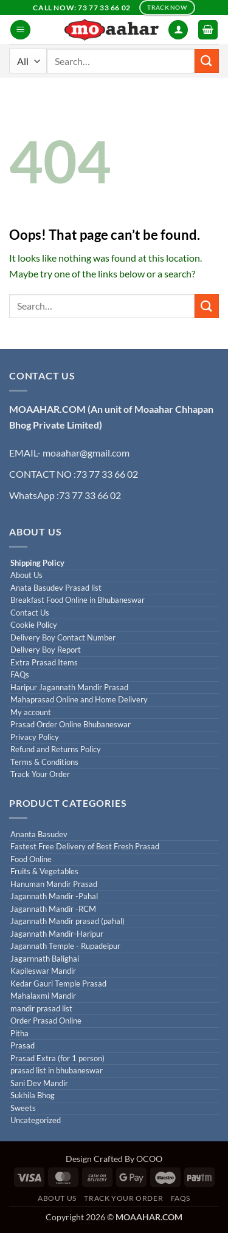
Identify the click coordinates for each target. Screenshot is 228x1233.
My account (30, 712)
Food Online (31, 859)
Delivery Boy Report (45, 649)
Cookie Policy (33, 625)
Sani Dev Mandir (39, 1083)
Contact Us (29, 612)
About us (57, 1198)
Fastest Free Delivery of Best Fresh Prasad (84, 846)
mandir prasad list (41, 1008)
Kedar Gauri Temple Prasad (58, 983)
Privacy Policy (34, 737)
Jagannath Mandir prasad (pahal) (67, 921)
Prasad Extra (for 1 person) (57, 1058)
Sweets (23, 1108)
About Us (26, 575)
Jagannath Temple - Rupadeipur (65, 946)
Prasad (22, 1045)
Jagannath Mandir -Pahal (54, 896)
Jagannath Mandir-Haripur (56, 934)
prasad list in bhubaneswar (56, 1070)
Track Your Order (40, 774)
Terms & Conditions (44, 762)
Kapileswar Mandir (43, 971)
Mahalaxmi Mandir (43, 995)
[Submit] (207, 61)
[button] (20, 30)
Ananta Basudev (38, 834)
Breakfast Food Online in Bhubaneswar (77, 600)
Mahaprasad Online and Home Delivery (79, 699)
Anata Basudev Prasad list (56, 588)
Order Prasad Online (45, 1020)
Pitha (19, 1033)
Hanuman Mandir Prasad (53, 884)
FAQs (19, 674)
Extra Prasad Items (44, 662)
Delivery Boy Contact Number (63, 637)
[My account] (178, 30)
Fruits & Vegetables (44, 871)
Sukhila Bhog (32, 1095)
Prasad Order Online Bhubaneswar (70, 724)
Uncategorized (35, 1120)
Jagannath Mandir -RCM (53, 909)
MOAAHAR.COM (47, 409)
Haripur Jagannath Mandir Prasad (69, 687)
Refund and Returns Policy (55, 749)
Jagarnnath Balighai (44, 958)
